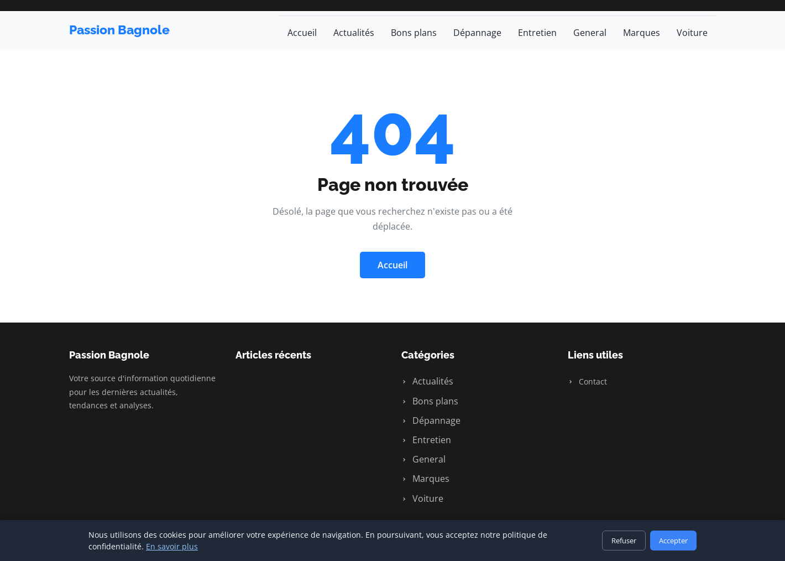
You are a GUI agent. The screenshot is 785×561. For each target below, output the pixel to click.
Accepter (673, 541)
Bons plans (414, 33)
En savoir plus (172, 546)
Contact (587, 381)
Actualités (353, 33)
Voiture (692, 33)
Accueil (302, 33)
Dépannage (477, 33)
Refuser (623, 541)
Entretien (537, 33)
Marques (641, 33)
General (589, 33)
